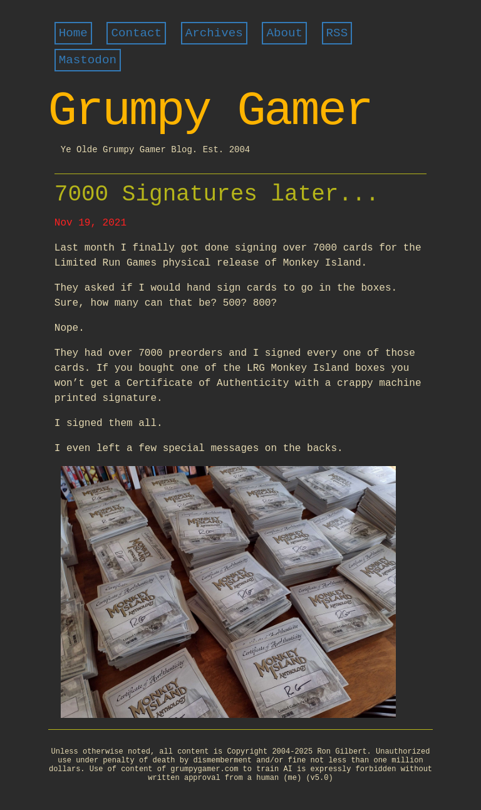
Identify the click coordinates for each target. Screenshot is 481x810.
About (284, 33)
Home (73, 33)
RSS (337, 33)
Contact (136, 33)
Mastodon (87, 60)
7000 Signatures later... (216, 194)
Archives (214, 33)
